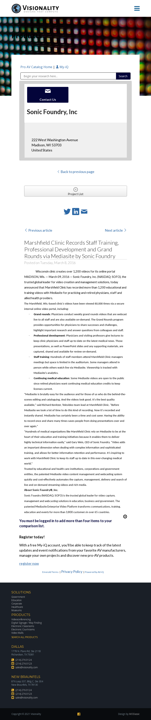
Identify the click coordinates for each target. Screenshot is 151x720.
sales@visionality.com (27, 667)
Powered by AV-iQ (94, 572)
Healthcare (17, 607)
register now (29, 563)
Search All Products (24, 637)
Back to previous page (75, 171)
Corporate (16, 603)
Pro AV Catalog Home (36, 67)
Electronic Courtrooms (23, 629)
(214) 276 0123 (24, 663)
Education (16, 600)
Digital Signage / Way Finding (26, 622)
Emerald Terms (50, 572)
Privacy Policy (71, 571)
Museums (16, 610)
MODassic (134, 714)
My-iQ (62, 67)
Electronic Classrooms (22, 626)
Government (18, 597)
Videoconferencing (21, 619)
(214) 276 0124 (24, 660)
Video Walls (17, 632)
